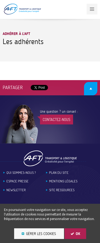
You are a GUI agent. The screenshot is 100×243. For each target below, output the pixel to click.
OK (78, 234)
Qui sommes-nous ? (21, 173)
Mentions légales (63, 181)
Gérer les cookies (41, 234)
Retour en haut (90, 88)
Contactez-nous (56, 119)
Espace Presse (17, 181)
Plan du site (59, 173)
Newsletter (16, 190)
